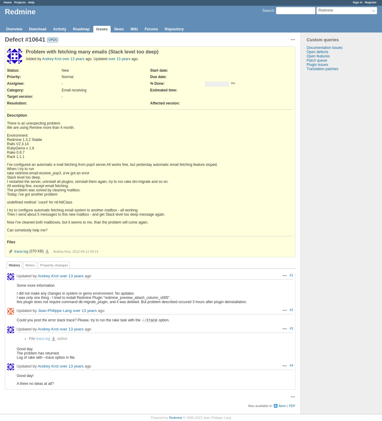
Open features (318, 56)
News (119, 29)
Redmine (175, 417)
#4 (291, 365)
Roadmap (81, 29)
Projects (20, 2)
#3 (291, 328)
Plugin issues (317, 65)
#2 (291, 310)
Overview (14, 29)
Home (8, 2)
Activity (59, 29)
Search (268, 11)
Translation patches (322, 69)
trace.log (21, 251)
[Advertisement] (331, 166)
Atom (282, 406)
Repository (174, 29)
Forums (151, 29)
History (14, 265)
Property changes (54, 265)
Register (371, 2)
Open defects (317, 52)
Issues (102, 29)
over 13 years (73, 59)
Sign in (358, 2)
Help (31, 2)
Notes (30, 265)
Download (37, 29)
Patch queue (317, 60)
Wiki (134, 29)
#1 (291, 275)
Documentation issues (324, 48)
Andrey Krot (51, 59)
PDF (292, 406)
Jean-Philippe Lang (55, 310)
